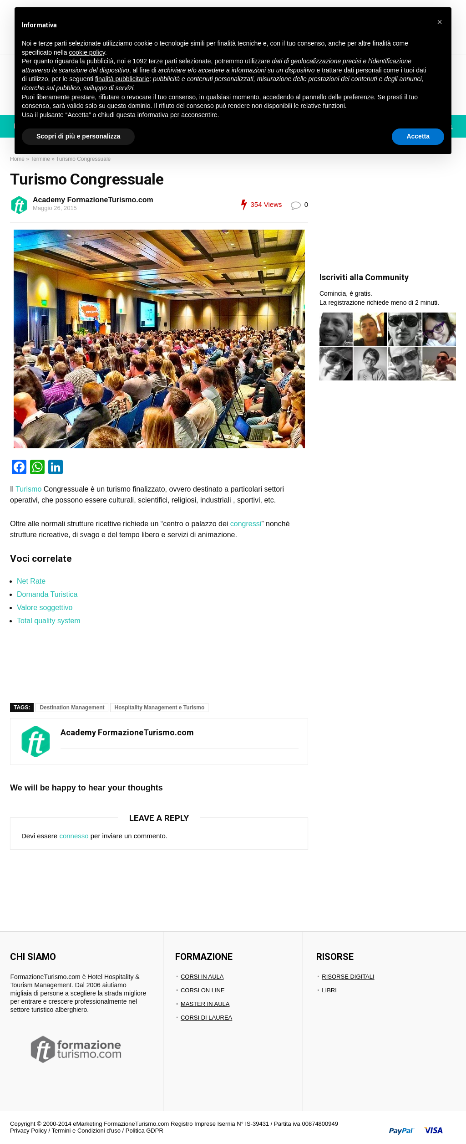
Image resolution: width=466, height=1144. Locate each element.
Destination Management (72, 707)
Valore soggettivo (44, 607)
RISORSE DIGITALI (348, 976)
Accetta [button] (418, 136)
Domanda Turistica (47, 594)
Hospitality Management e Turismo (159, 707)
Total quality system (49, 621)
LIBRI (329, 990)
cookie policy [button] (87, 52)
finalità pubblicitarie (122, 78)
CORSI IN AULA (202, 976)
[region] (175, 662)
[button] (439, 22)
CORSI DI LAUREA (206, 1017)
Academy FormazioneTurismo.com (93, 200)
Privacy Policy (28, 1130)
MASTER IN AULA (205, 1003)
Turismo (28, 489)
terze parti (163, 61)
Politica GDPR (144, 1130)
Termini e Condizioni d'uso (86, 1130)
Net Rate (31, 581)
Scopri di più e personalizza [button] (78, 136)
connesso (73, 836)
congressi (245, 524)
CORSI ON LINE (203, 990)
